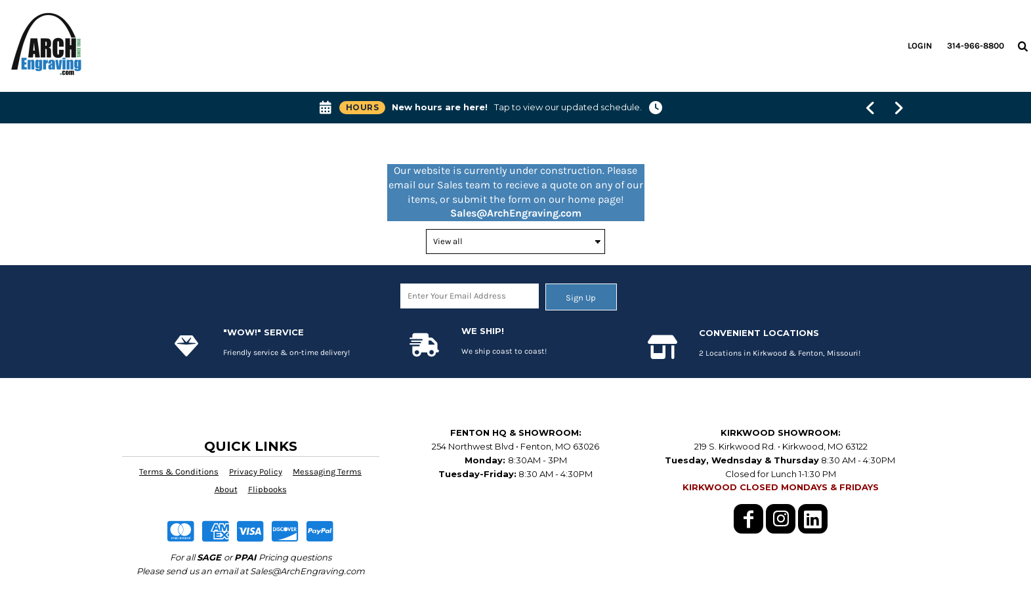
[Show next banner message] (899, 107)
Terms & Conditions (179, 471)
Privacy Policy (255, 471)
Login (920, 46)
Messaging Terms (327, 471)
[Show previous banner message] (871, 107)
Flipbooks (267, 489)
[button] (1022, 46)
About (226, 489)
